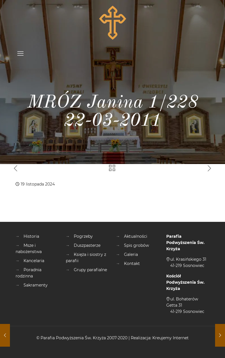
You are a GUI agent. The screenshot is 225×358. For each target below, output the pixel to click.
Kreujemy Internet (170, 337)
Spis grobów (136, 245)
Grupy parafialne (90, 269)
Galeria (131, 254)
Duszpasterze (87, 245)
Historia (31, 236)
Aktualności (135, 236)
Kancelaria (34, 260)
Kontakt (132, 263)
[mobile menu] (20, 53)
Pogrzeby (83, 236)
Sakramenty (36, 285)
